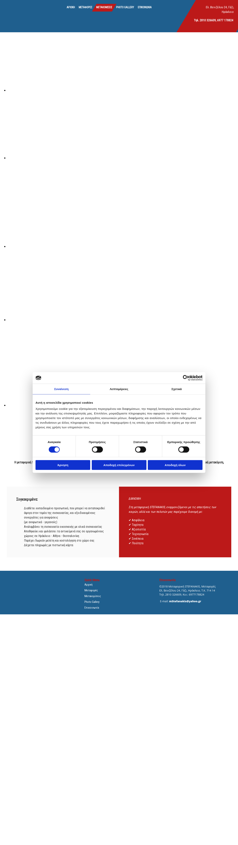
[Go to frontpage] (16, 12)
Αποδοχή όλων (175, 464)
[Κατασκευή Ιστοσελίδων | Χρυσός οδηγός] (162, 608)
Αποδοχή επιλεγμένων (119, 464)
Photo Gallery (125, 7)
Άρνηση (62, 464)
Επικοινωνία (145, 7)
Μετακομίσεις (104, 7)
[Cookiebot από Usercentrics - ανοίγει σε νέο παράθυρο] (185, 378)
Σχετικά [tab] (176, 389)
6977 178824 (225, 20)
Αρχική (71, 7)
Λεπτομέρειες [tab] (119, 389)
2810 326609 (208, 20)
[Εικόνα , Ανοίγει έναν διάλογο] (123, 90)
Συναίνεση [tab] (61, 389)
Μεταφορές (85, 7)
